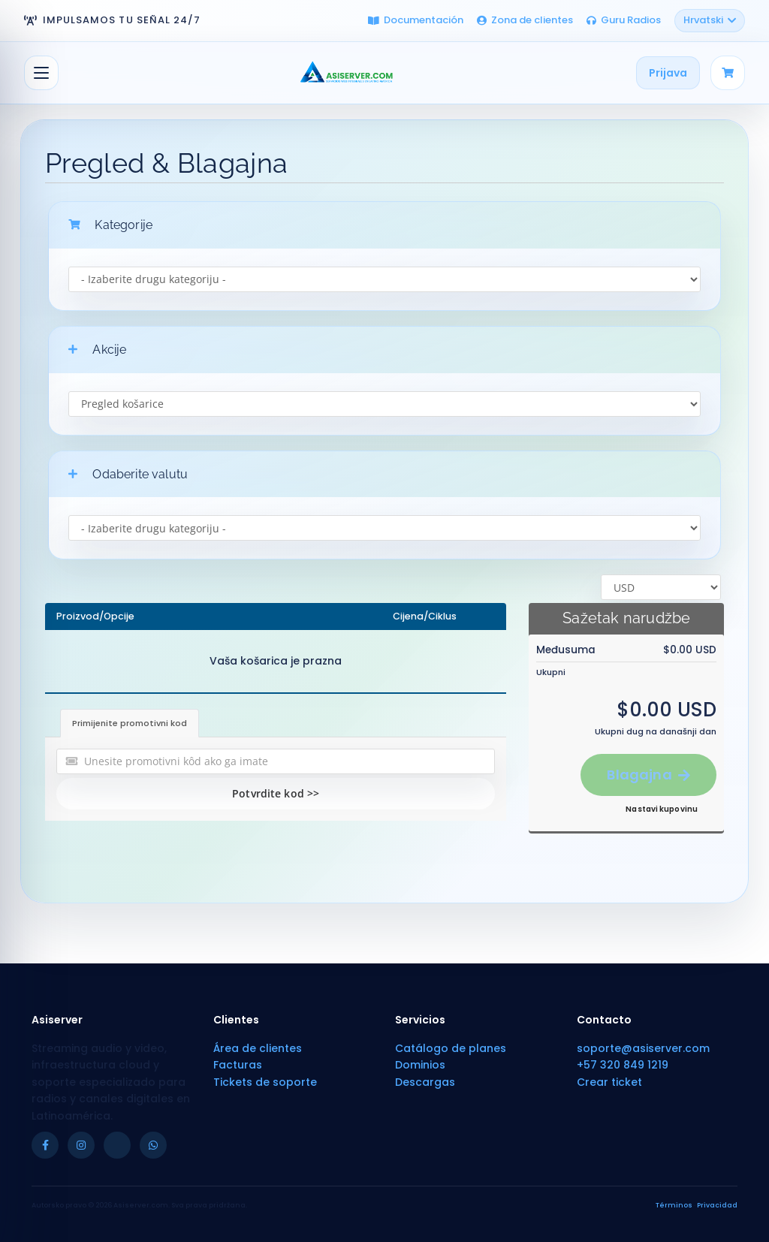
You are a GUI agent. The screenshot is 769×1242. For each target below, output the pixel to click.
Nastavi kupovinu (662, 809)
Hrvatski (709, 20)
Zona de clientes (525, 20)
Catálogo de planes (450, 1048)
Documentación (415, 20)
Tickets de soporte (265, 1082)
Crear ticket (609, 1082)
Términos (674, 1205)
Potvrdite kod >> (275, 793)
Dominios (420, 1064)
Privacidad (717, 1205)
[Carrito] (727, 73)
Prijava (668, 72)
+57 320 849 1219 (622, 1064)
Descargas (425, 1082)
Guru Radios (624, 20)
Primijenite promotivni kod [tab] (129, 723)
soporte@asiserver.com (643, 1048)
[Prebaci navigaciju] (41, 73)
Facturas (237, 1064)
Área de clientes (257, 1048)
